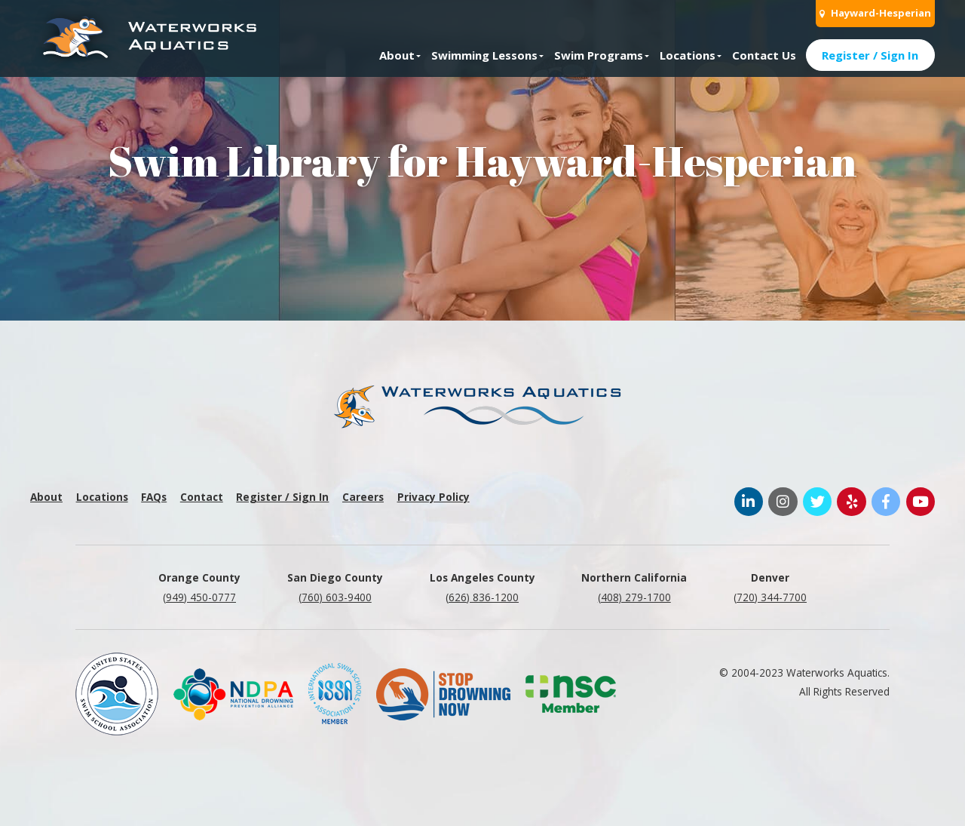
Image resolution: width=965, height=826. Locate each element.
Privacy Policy (433, 497)
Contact (201, 497)
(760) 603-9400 (335, 597)
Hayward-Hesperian (875, 13)
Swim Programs (598, 55)
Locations (687, 55)
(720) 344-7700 (770, 597)
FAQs (154, 497)
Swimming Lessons (484, 55)
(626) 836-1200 (482, 597)
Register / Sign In (870, 55)
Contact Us (764, 55)
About (397, 55)
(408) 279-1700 (634, 597)
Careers (363, 497)
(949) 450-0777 (199, 597)
